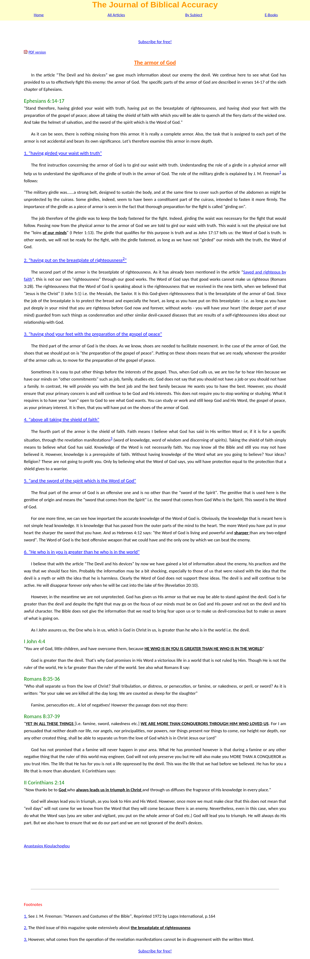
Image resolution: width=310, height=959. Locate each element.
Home (39, 14)
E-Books (271, 14)
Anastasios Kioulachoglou (47, 846)
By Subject (193, 14)
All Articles (116, 14)
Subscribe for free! (155, 41)
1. (25, 916)
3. (25, 939)
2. (25, 927)
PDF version (37, 52)
